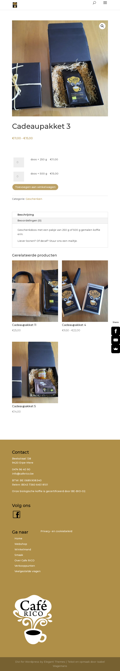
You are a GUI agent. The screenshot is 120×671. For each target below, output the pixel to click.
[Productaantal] (18, 162)
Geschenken (34, 199)
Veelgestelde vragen (28, 571)
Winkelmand (23, 549)
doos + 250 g (39, 159)
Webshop (21, 544)
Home (18, 538)
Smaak (19, 555)
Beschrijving (26, 214)
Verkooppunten (25, 565)
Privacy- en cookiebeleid (56, 531)
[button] (102, 26)
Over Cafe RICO (25, 560)
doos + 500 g (39, 173)
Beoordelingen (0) (29, 220)
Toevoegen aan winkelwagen (35, 187)
